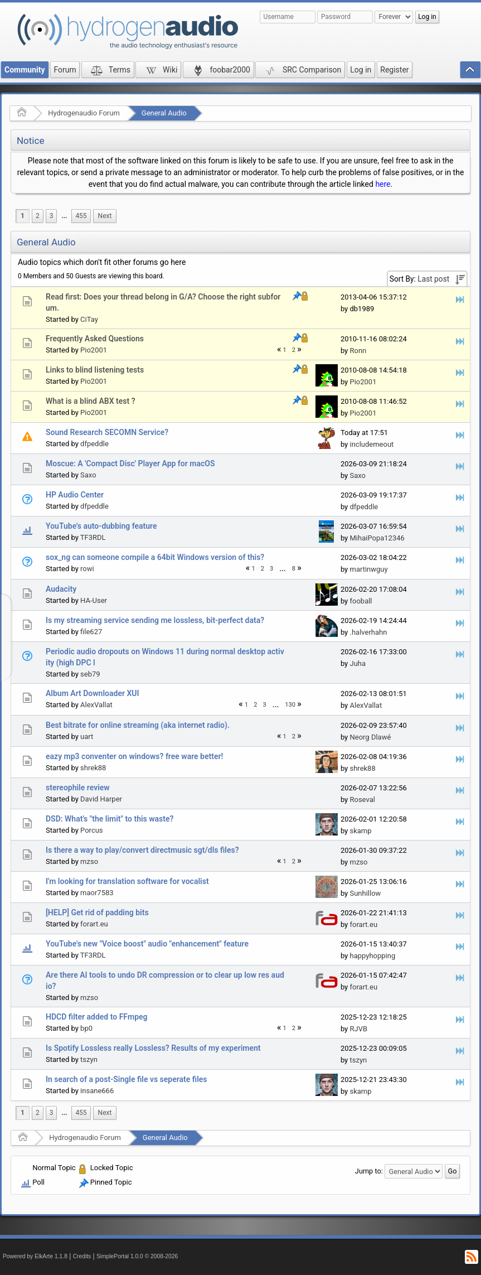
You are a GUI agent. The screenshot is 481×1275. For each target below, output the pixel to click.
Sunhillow (365, 893)
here (382, 184)
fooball (360, 601)
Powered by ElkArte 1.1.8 (35, 1256)
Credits (82, 1256)
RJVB (358, 1029)
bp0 (86, 1028)
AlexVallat (96, 705)
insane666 (97, 1090)
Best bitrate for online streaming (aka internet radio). (138, 725)
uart (86, 736)
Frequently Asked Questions (95, 338)
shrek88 (93, 768)
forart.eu (94, 924)
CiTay (89, 319)
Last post (433, 278)
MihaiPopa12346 (376, 538)
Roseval (362, 799)
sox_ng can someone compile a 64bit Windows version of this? (155, 557)
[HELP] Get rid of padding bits (97, 912)
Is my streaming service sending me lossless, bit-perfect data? (155, 620)
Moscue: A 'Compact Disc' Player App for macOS (130, 463)
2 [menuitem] (38, 216)
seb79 (90, 674)
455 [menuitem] (80, 216)
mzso (89, 861)
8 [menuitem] (293, 568)
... (64, 216)
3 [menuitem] (52, 216)
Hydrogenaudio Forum (84, 113)
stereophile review (78, 787)
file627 (91, 631)
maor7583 (97, 892)
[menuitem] (64, 216)
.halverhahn (368, 632)
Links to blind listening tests (95, 369)
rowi (87, 568)
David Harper (101, 799)
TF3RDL (93, 537)
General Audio (164, 113)
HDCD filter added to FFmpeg (97, 1016)
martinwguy (368, 569)
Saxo (88, 475)
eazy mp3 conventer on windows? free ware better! (134, 756)
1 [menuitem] (23, 216)
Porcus (91, 830)
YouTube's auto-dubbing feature (101, 525)
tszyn (89, 1059)
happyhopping (372, 956)
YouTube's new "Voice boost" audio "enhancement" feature (147, 943)
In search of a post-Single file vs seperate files (126, 1079)
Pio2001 (93, 350)
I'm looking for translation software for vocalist (127, 881)
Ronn (357, 350)
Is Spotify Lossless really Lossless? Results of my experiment (153, 1048)
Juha (357, 663)
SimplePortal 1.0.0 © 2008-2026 (137, 1256)
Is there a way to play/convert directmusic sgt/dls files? (142, 850)
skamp (360, 831)
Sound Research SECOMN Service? (107, 432)
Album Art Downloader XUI (92, 693)
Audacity (61, 589)
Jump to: (369, 1171)
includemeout (371, 444)
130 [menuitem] (290, 704)
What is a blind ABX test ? (90, 401)
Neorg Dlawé (370, 737)
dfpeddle (94, 444)
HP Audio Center (75, 494)
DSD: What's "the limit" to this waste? (109, 818)
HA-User (93, 600)
